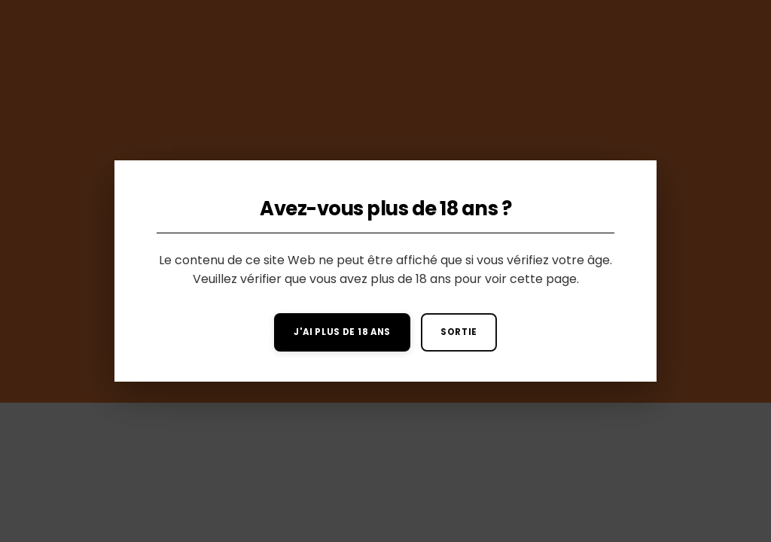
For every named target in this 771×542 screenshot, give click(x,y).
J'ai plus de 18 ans (342, 332)
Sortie (458, 332)
